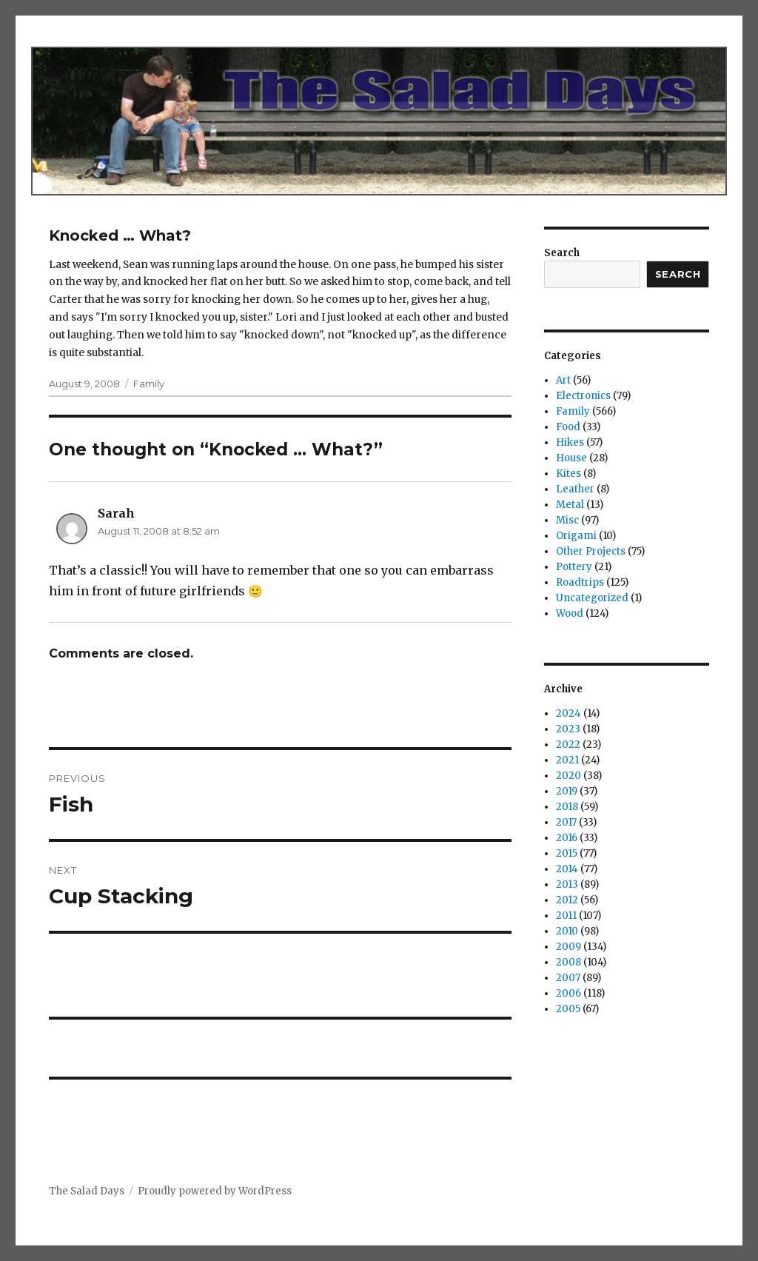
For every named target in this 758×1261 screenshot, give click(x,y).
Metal (570, 504)
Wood (569, 613)
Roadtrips (580, 582)
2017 (566, 822)
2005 (568, 1009)
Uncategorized (592, 598)
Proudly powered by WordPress (215, 1191)
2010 (567, 931)
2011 (566, 915)
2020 (568, 775)
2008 (568, 962)
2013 (567, 884)
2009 (568, 946)
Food (568, 427)
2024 (568, 713)
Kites (568, 473)
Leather (575, 489)
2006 (568, 993)
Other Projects (590, 551)
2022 (568, 744)
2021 (567, 760)
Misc (567, 520)
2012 (567, 900)
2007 (568, 977)
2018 (567, 806)
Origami (576, 535)
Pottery (574, 567)
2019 (566, 791)
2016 (566, 838)
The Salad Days (86, 1191)
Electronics (583, 395)
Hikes (570, 442)
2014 (567, 869)
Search (562, 253)
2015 (566, 853)
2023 (568, 729)
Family (148, 383)
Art (563, 380)
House (571, 458)
